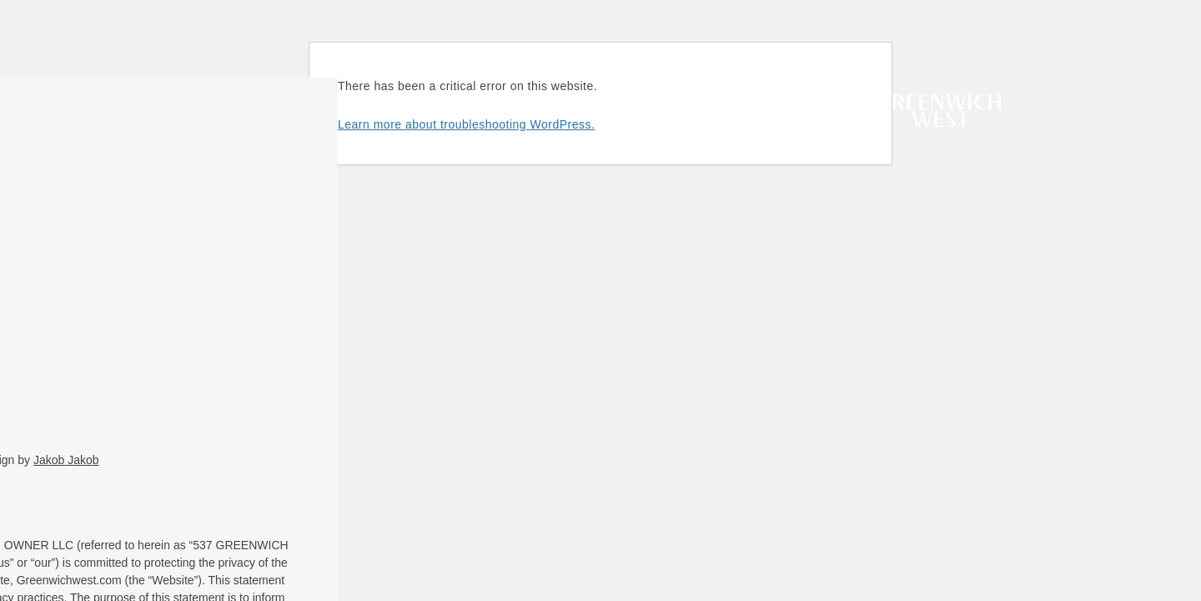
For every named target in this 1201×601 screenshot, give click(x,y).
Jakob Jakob (66, 460)
